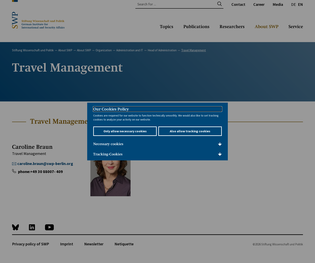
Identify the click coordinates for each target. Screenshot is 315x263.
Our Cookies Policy (111, 109)
